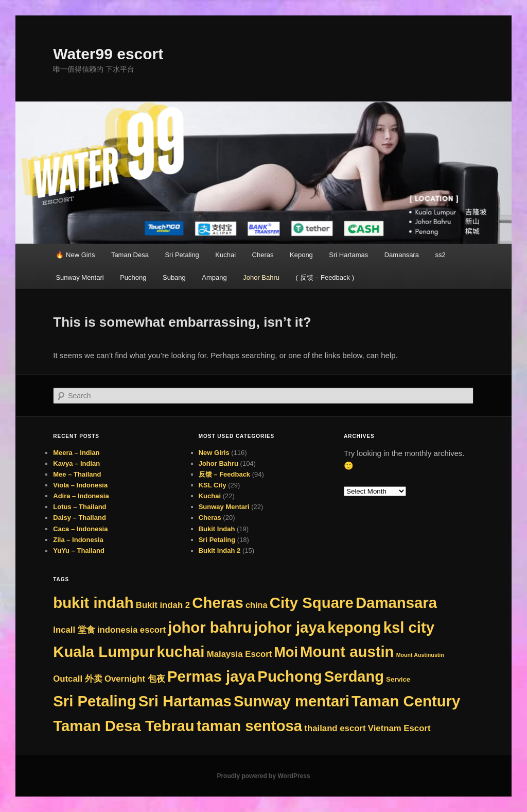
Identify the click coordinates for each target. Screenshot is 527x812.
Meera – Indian (76, 452)
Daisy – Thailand (79, 517)
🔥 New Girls (75, 255)
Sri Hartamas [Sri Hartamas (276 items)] (185, 700)
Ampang (214, 277)
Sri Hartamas (348, 255)
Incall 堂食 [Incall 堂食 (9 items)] (74, 630)
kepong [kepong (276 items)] (354, 627)
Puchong (133, 277)
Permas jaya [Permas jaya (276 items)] (211, 676)
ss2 (440, 255)
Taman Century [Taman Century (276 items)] (406, 700)
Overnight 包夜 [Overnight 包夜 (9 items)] (134, 679)
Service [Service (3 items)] (398, 679)
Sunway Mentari (79, 277)
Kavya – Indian (76, 463)
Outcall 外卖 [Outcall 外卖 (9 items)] (77, 679)
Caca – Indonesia (80, 529)
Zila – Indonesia (78, 540)
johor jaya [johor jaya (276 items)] (289, 627)
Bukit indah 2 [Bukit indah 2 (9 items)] (163, 605)
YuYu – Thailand (78, 550)
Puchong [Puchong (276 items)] (289, 676)
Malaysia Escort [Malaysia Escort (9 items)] (239, 654)
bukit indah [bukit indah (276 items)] (93, 602)
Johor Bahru (261, 277)
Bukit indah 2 (220, 550)
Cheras (263, 255)
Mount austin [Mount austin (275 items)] (347, 651)
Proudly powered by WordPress (263, 776)
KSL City (212, 485)
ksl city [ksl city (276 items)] (408, 627)
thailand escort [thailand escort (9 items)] (334, 728)
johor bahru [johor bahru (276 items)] (210, 627)
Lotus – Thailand (79, 507)
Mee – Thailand (77, 474)
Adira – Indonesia (81, 496)
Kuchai (225, 255)
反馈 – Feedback (224, 474)
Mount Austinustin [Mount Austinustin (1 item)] (420, 655)
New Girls (214, 452)
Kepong (301, 255)
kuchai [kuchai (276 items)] (181, 651)
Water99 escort (108, 53)
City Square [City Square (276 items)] (312, 602)
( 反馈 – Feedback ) (325, 277)
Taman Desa (130, 255)
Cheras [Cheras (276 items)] (217, 602)
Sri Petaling (182, 255)
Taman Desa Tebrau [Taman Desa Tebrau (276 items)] (123, 725)
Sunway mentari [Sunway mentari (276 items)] (291, 700)
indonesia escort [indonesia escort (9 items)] (131, 630)
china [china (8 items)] (256, 605)
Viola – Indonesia (80, 485)
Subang (174, 277)
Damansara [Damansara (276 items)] (396, 602)
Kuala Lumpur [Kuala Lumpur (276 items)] (103, 651)
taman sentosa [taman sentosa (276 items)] (249, 725)
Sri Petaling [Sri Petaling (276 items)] (94, 700)
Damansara (401, 255)
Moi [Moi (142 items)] (286, 652)
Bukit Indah (217, 529)
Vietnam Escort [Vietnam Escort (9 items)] (399, 728)
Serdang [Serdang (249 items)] (354, 676)
